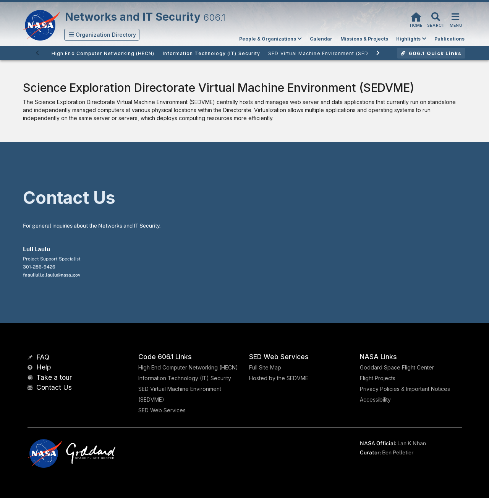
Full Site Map (265, 367)
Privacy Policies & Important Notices (405, 389)
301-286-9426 (39, 267)
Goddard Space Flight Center (397, 367)
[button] (102, 35)
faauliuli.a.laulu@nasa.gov (51, 275)
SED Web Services (162, 410)
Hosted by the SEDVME (278, 378)
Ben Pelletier (397, 452)
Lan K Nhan (411, 443)
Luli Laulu (36, 249)
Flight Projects (377, 378)
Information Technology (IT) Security (184, 378)
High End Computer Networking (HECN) (188, 367)
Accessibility (375, 399)
